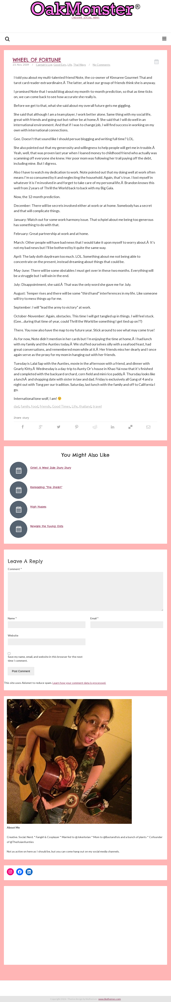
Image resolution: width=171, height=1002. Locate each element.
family (25, 406)
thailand (85, 406)
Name (12, 618)
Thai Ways (79, 64)
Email (94, 618)
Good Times (61, 406)
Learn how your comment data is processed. (79, 682)
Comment (15, 569)
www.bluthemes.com (109, 999)
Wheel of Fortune (37, 60)
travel (97, 406)
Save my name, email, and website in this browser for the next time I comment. (45, 658)
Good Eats (59, 64)
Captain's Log (44, 64)
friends (45, 406)
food (34, 406)
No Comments (101, 64)
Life (70, 64)
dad (16, 406)
